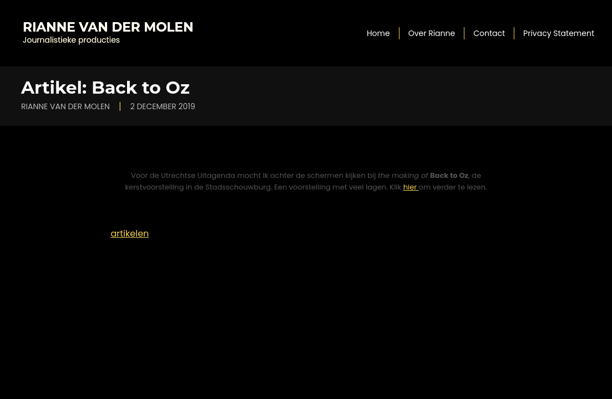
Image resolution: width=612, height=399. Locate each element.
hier (411, 187)
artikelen (130, 233)
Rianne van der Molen (108, 27)
